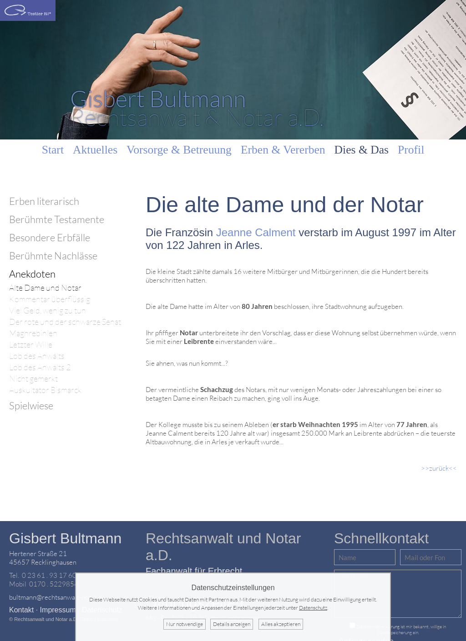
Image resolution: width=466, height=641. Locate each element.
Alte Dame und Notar (45, 288)
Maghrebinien (33, 333)
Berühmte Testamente (56, 219)
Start (53, 149)
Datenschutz (313, 607)
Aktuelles (95, 149)
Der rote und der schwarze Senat (65, 322)
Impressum (58, 610)
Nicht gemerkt (33, 378)
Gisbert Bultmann (65, 538)
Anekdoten (32, 274)
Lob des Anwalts (37, 356)
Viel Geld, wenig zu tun (47, 310)
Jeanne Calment (256, 232)
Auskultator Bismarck (45, 390)
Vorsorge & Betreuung (179, 149)
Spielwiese (31, 405)
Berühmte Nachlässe (53, 255)
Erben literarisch (44, 201)
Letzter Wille (30, 344)
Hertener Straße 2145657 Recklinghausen (42, 557)
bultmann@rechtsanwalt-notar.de (57, 597)
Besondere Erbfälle (49, 237)
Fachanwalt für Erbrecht (194, 571)
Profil (411, 149)
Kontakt (21, 610)
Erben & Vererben (283, 149)
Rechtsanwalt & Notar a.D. (197, 107)
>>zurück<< (439, 468)
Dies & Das (361, 149)
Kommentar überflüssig (49, 299)
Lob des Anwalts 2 (40, 367)
